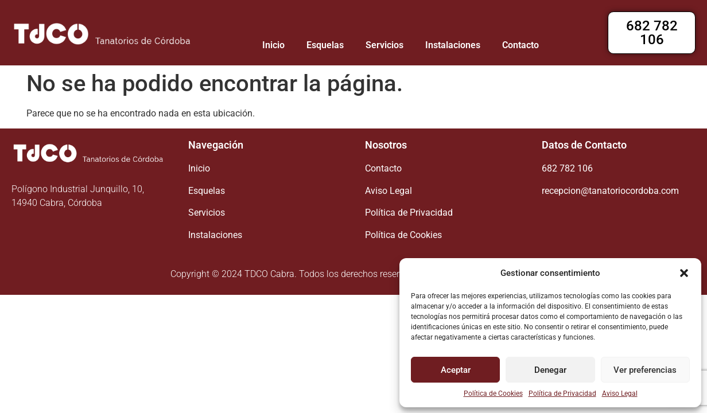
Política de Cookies (493, 393)
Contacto (520, 45)
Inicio (273, 45)
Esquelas (325, 45)
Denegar (550, 370)
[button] (684, 273)
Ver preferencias (645, 370)
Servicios (384, 45)
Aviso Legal (620, 393)
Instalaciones (452, 45)
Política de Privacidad (562, 393)
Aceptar (456, 370)
